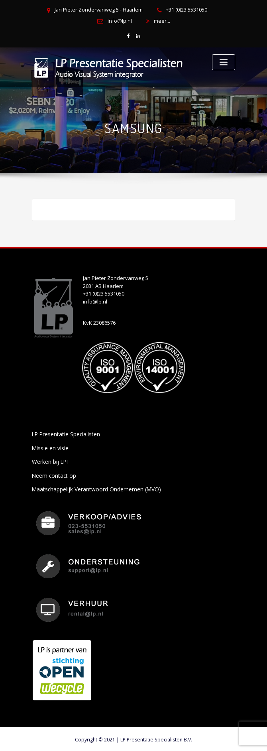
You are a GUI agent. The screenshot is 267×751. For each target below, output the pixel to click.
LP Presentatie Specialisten (65, 433)
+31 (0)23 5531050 (185, 9)
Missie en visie (49, 446)
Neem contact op (52, 473)
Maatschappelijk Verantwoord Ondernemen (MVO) (93, 487)
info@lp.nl (119, 21)
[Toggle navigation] (223, 61)
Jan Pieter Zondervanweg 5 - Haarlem (99, 9)
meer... (161, 21)
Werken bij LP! (49, 460)
